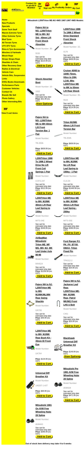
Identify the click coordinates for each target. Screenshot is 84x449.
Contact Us (7, 92)
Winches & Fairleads (11, 52)
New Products (8, 23)
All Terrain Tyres (9, 42)
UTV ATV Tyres (9, 46)
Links (4, 79)
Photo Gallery (8, 98)
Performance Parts (10, 85)
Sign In (40, 6)
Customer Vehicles (10, 88)
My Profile (57, 7)
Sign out (47, 7)
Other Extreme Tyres (11, 36)
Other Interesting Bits (12, 101)
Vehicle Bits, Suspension (13, 75)
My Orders (67, 7)
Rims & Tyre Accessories (13, 49)
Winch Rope (7, 56)
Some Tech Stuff (9, 29)
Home (4, 20)
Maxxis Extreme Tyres (12, 33)
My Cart (76, 7)
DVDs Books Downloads (13, 82)
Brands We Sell (9, 95)
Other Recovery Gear (11, 65)
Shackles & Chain (10, 62)
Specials (6, 26)
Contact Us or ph (31, 5)
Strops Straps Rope (11, 59)
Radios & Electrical (11, 69)
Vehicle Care (7, 72)
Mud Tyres (7, 39)
